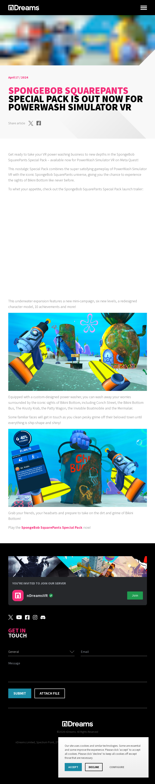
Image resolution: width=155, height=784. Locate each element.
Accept (73, 767)
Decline (94, 767)
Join (135, 595)
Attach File (50, 693)
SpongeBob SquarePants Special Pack (51, 527)
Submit (20, 693)
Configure (116, 767)
